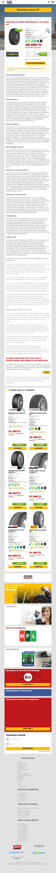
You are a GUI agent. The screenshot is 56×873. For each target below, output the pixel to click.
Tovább (46, 372)
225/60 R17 (33, 30)
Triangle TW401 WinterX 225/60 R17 (16, 471)
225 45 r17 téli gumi (22, 835)
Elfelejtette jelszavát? (44, 751)
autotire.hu (8, 19)
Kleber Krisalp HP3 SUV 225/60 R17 (37, 471)
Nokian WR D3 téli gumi (23, 817)
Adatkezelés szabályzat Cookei (25, 775)
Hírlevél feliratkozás (22, 786)
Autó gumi (15, 19)
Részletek (17, 448)
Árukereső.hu (22, 852)
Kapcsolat (20, 762)
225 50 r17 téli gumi (22, 840)
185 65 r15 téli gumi (22, 829)
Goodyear (30, 19)
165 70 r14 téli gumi (22, 837)
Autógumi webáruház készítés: (17, 857)
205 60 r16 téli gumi (22, 831)
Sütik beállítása (21, 777)
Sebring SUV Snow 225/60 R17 (37, 414)
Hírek (19, 782)
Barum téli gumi (21, 799)
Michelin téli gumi (22, 795)
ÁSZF (19, 771)
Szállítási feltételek (22, 766)
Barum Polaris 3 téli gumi (24, 815)
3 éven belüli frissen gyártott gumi (16, 426)
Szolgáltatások (21, 778)
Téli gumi (28, 29)
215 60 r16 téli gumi (22, 839)
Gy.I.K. (19, 784)
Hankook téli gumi (22, 797)
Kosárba (43, 54)
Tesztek (19, 780)
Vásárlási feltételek (22, 764)
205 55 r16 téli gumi (22, 824)
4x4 (25, 19)
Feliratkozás (28, 684)
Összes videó (28, 728)
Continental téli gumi (23, 793)
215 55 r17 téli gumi (22, 833)
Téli (21, 19)
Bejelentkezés (28, 748)
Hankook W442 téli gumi (23, 813)
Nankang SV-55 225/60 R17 (16, 413)
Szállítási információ (35, 63)
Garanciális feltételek (23, 769)
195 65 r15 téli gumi (22, 826)
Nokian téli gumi (21, 801)
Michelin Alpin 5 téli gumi (24, 811)
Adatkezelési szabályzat (23, 773)
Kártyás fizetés (21, 767)
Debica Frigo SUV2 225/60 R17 (37, 530)
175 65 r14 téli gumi (22, 828)
